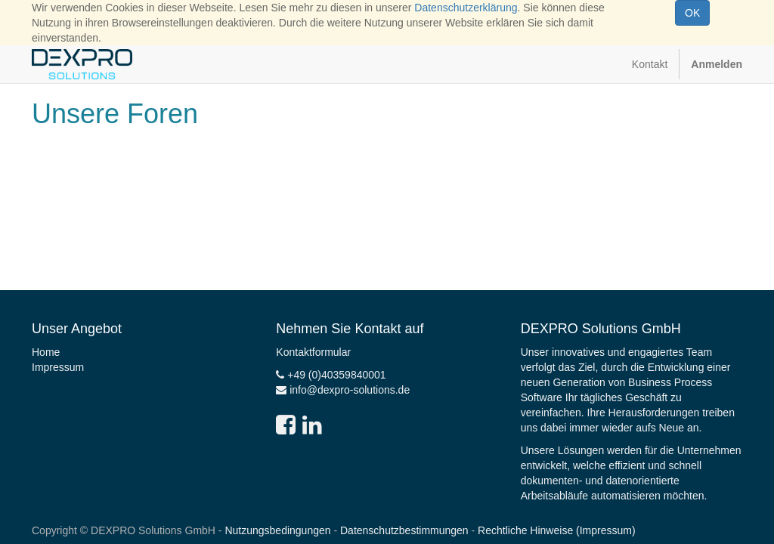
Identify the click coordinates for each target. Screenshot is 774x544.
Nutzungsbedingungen (277, 530)
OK (692, 13)
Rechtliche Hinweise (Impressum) (557, 530)
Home (46, 352)
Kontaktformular (313, 352)
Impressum (58, 367)
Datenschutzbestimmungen (404, 530)
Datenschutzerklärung (465, 8)
